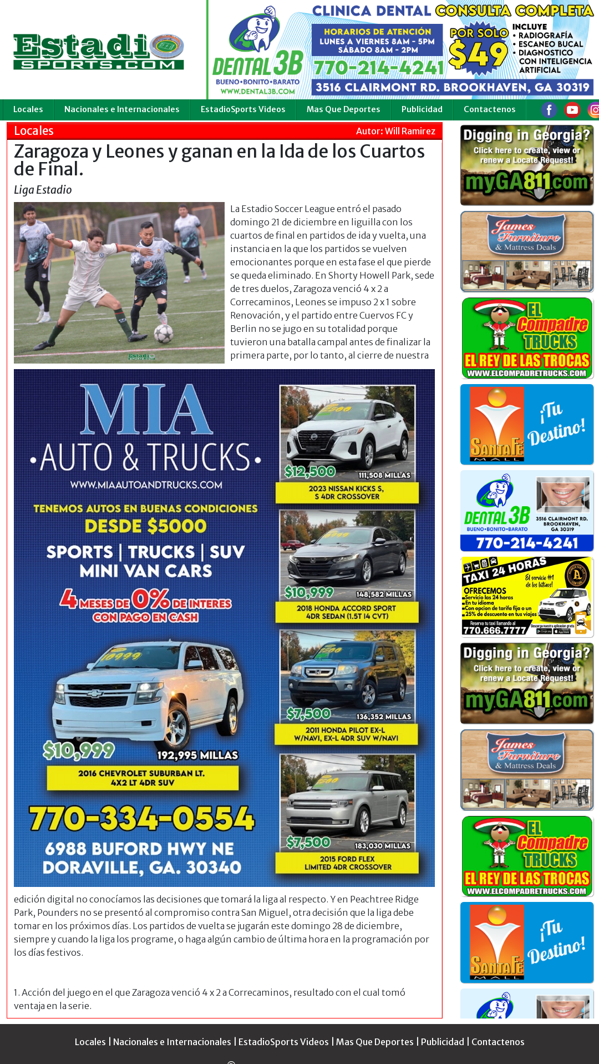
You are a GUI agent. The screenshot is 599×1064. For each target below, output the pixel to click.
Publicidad (422, 109)
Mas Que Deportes (343, 109)
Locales (28, 109)
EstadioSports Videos (243, 109)
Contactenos (490, 109)
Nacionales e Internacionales (122, 109)
